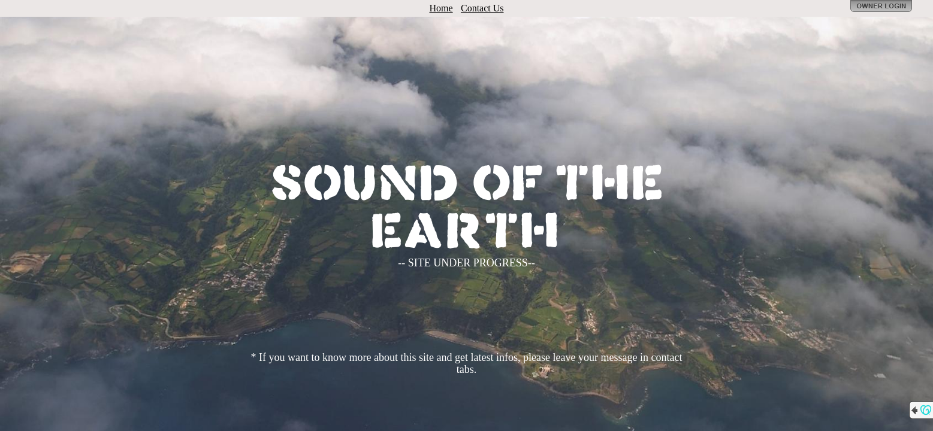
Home (441, 8)
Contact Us (482, 8)
